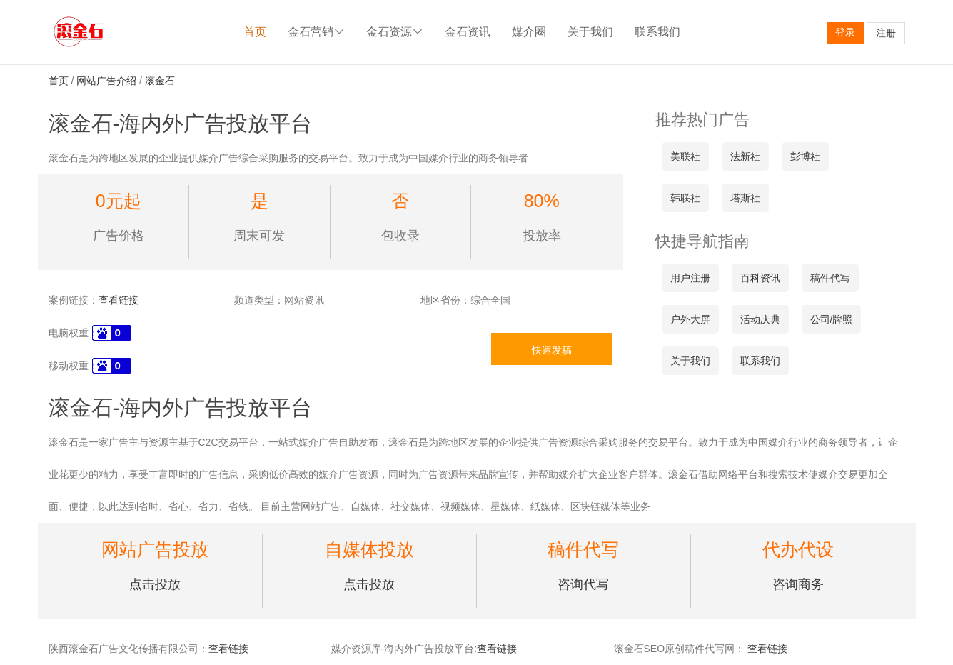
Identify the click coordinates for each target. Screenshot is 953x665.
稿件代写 (830, 278)
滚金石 (160, 80)
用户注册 (690, 278)
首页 (254, 32)
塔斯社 (745, 198)
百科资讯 (760, 278)
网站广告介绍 (106, 80)
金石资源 (394, 32)
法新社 (745, 156)
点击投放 (155, 584)
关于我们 (590, 32)
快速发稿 (552, 350)
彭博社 (805, 156)
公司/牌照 (831, 319)
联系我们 (657, 32)
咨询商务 (798, 584)
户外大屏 (690, 319)
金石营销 (316, 32)
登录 (845, 32)
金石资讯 (467, 32)
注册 (886, 33)
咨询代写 (583, 584)
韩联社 (685, 198)
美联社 (685, 156)
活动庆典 (760, 319)
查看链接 (118, 300)
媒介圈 (529, 32)
